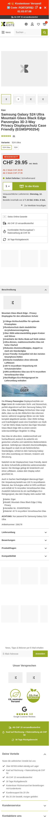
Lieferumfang (24, 532)
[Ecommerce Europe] (33, 678)
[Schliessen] (45, 7)
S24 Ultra (6, 147)
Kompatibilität (24, 556)
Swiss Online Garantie (17, 217)
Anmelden (40, 654)
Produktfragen (24, 548)
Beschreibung (24, 289)
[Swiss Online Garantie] (15, 678)
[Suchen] (44, 32)
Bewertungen (24, 540)
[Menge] (7, 186)
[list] (24, 68)
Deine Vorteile (24, 754)
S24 (15, 147)
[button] (6, 32)
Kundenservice (24, 806)
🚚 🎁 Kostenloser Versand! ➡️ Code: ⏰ (24, 7)
